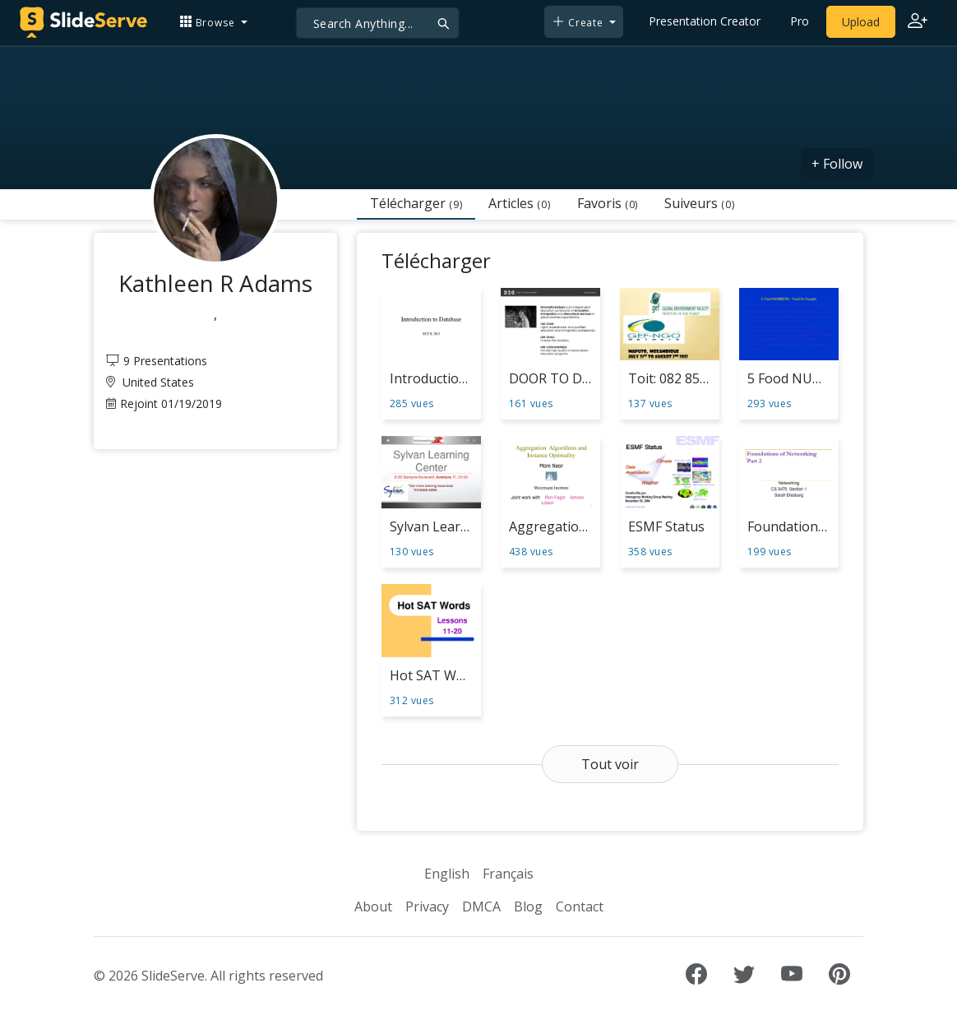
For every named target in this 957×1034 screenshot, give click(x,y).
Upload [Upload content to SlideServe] (861, 22)
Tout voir (610, 764)
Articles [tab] (519, 203)
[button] (213, 22)
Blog (528, 906)
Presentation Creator (705, 21)
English (446, 874)
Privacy (427, 906)
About (373, 906)
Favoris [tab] (607, 203)
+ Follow (836, 164)
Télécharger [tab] (416, 203)
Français (508, 874)
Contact (579, 906)
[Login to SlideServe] (917, 22)
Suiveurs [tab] (699, 203)
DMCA (481, 906)
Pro (799, 21)
